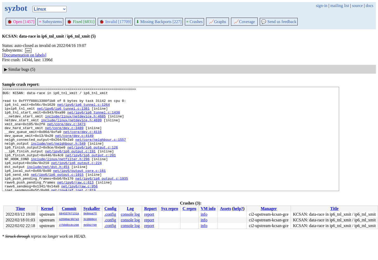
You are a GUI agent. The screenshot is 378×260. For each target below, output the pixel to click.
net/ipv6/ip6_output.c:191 (70, 164)
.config (110, 214)
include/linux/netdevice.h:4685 (75, 122)
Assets (225, 208)
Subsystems (50, 21)
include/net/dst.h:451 (48, 183)
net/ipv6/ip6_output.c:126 (92, 159)
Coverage (244, 21)
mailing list (339, 5)
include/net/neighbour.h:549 (58, 155)
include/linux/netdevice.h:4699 (71, 127)
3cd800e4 (90, 219)
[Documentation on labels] (24, 55)
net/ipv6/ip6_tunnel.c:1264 (83, 108)
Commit (69, 208)
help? (238, 208)
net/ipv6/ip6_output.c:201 (90, 169)
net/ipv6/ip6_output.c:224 (76, 178)
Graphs (217, 21)
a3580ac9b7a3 (69, 219)
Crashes (194, 21)
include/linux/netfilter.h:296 (60, 173)
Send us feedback (278, 21)
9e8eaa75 (90, 214)
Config (110, 208)
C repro (189, 208)
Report (150, 208)
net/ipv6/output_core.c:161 (79, 187)
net (28, 50)
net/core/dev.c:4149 (74, 145)
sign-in (321, 5)
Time (20, 208)
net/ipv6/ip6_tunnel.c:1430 (93, 117)
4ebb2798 (90, 225)
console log (130, 214)
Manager (269, 208)
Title (334, 208)
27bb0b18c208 (69, 225)
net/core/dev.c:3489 (64, 136)
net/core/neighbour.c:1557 (100, 150)
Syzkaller (91, 208)
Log (130, 208)
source (357, 5)
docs (369, 5)
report (149, 214)
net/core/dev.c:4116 (82, 141)
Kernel (47, 208)
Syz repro (169, 208)
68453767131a (69, 214)
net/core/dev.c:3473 (66, 131)
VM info (208, 208)
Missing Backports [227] (158, 21)
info (204, 214)
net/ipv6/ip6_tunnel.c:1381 (63, 113)
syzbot (16, 8)
